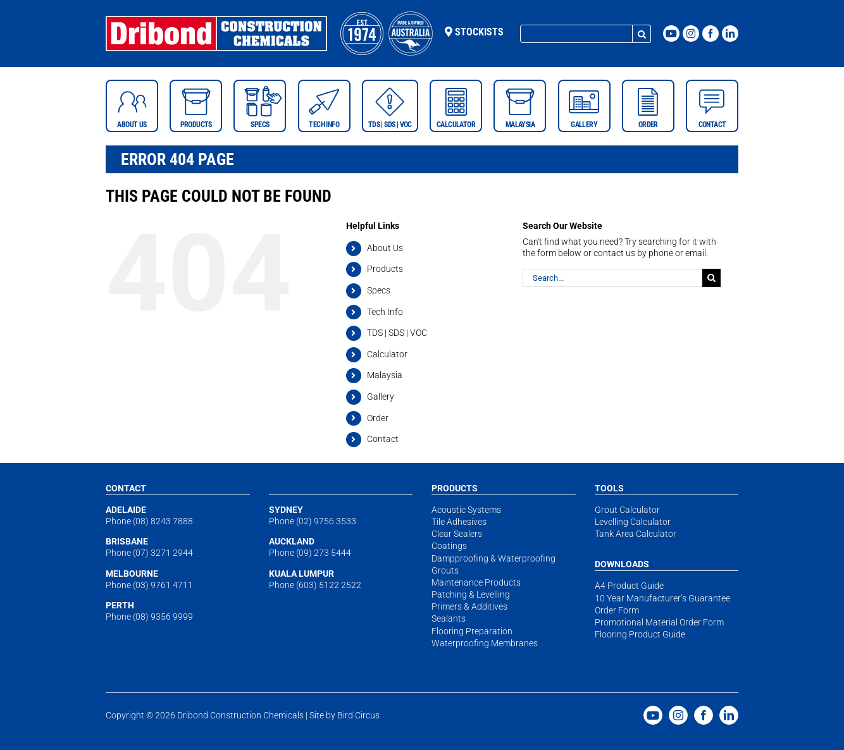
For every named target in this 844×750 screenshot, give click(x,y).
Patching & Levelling (470, 594)
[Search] (642, 34)
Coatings (449, 546)
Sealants (448, 618)
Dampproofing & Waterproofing (493, 558)
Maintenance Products (476, 582)
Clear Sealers (456, 534)
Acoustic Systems (466, 510)
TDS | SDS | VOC (397, 333)
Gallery (380, 396)
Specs (378, 290)
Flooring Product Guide (640, 634)
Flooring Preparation (471, 631)
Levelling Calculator (633, 522)
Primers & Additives (469, 606)
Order (377, 418)
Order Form (617, 610)
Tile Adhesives (459, 522)
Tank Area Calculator (635, 534)
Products (385, 269)
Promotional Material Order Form (659, 622)
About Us (385, 248)
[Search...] (576, 34)
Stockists (474, 32)
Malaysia (384, 375)
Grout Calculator (627, 510)
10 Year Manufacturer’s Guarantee (662, 598)
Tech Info (385, 312)
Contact (383, 439)
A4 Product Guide (629, 586)
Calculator (387, 354)
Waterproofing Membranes (484, 643)
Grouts (445, 570)
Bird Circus (358, 715)
